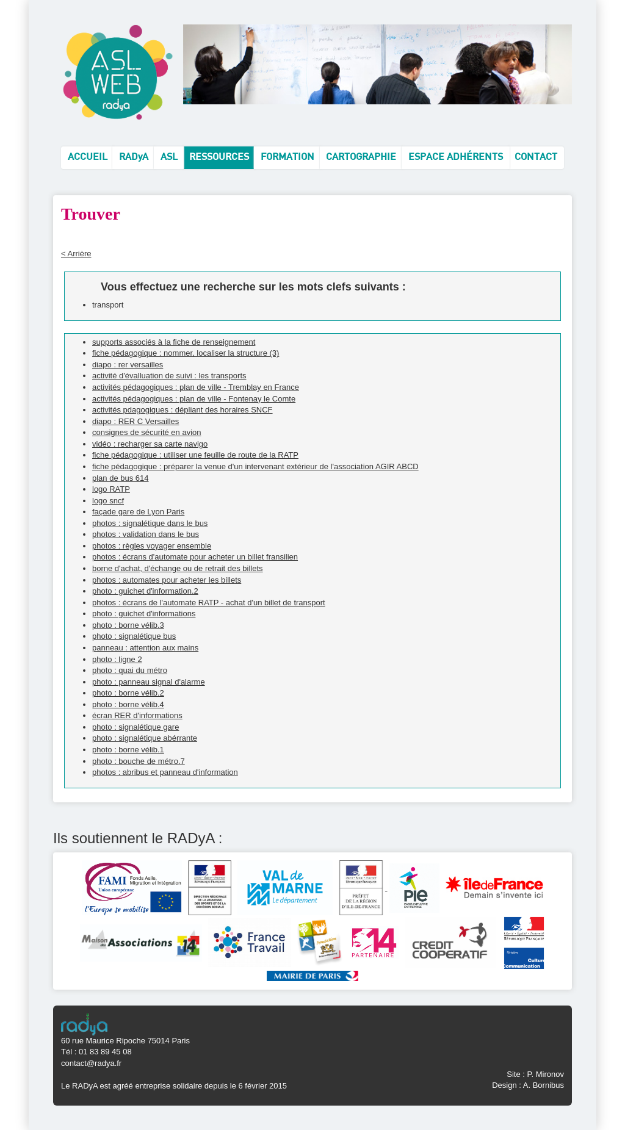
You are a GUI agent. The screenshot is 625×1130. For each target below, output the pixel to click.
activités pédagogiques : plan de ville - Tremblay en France (195, 387)
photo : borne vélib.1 (128, 749)
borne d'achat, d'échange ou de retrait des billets (177, 568)
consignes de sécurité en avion (146, 432)
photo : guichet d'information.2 (145, 591)
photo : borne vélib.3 (128, 625)
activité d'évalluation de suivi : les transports (169, 375)
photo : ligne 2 (117, 659)
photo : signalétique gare (135, 727)
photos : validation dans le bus (145, 534)
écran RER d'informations (137, 715)
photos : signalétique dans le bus (150, 523)
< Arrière (76, 253)
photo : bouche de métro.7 (138, 761)
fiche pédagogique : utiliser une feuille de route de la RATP (195, 454)
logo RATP (111, 489)
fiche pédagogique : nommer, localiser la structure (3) (185, 353)
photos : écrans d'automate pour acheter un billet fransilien (195, 556)
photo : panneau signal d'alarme (148, 681)
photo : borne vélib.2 (128, 692)
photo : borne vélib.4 (128, 704)
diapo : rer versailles (127, 364)
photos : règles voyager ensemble (151, 545)
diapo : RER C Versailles (135, 421)
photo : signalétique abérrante (144, 738)
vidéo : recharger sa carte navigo (150, 443)
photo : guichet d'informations (143, 613)
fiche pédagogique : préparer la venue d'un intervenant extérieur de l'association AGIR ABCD (255, 466)
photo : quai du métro (129, 670)
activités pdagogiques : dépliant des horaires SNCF (182, 409)
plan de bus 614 (120, 478)
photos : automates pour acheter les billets (166, 580)
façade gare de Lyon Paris (138, 511)
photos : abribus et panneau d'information (165, 772)
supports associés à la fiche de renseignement (173, 342)
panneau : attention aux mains (145, 647)
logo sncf (108, 500)
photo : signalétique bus (134, 636)
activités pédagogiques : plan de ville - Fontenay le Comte (193, 398)
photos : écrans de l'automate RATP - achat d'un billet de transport (208, 602)
